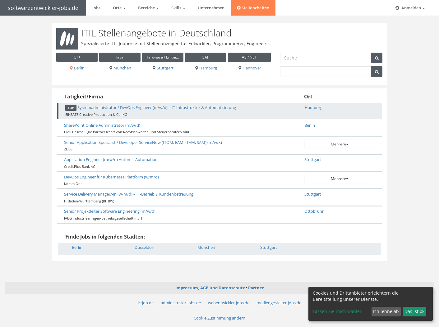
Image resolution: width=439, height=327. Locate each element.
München (120, 68)
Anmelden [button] (410, 8)
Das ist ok (414, 311)
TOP (71, 108)
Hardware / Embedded (164, 57)
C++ (77, 57)
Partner (256, 288)
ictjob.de (146, 303)
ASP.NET (249, 57)
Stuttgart (162, 68)
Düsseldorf (145, 247)
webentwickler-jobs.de (228, 303)
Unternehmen (211, 8)
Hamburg (206, 68)
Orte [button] (119, 8)
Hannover (249, 68)
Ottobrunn (314, 211)
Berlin (77, 68)
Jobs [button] (96, 8)
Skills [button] (178, 8)
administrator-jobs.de (181, 303)
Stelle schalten (253, 8)
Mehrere (340, 144)
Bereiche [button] (148, 8)
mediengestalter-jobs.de (278, 303)
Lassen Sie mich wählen (338, 311)
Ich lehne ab (386, 311)
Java (119, 57)
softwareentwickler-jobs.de (43, 8)
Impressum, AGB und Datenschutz (210, 288)
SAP (205, 57)
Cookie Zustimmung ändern (219, 318)
